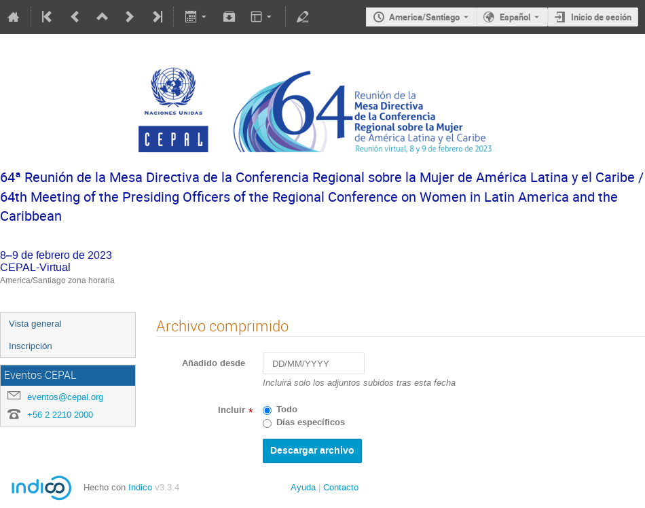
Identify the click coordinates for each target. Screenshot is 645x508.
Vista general (35, 324)
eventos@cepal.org (65, 397)
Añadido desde (213, 363)
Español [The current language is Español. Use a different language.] (515, 17)
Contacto (340, 487)
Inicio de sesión (601, 17)
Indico (140, 487)
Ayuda (303, 487)
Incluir (231, 410)
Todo (286, 409)
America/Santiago (424, 17)
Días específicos (310, 422)
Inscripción (30, 346)
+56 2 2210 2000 (60, 414)
